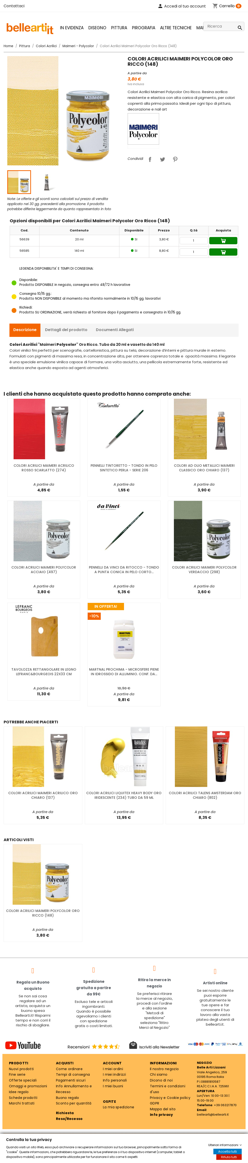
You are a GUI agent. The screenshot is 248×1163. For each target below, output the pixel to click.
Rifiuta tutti (229, 1157)
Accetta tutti (227, 1151)
